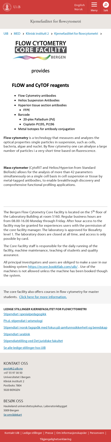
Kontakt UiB (12, 433)
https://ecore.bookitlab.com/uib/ (53, 266)
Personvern (97, 433)
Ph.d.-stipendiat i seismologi (23, 321)
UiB (6, 33)
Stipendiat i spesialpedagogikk (25, 314)
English (79, 5)
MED (17, 33)
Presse (49, 433)
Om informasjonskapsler (71, 433)
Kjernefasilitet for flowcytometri (55, 21)
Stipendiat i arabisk (17, 334)
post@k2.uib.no (13, 368)
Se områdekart (13, 415)
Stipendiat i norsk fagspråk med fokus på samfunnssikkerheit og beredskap (55, 327)
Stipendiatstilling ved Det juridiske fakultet (33, 341)
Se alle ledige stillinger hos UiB (25, 347)
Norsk (78, 9)
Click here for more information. (43, 297)
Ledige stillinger (32, 433)
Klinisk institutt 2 (37, 33)
